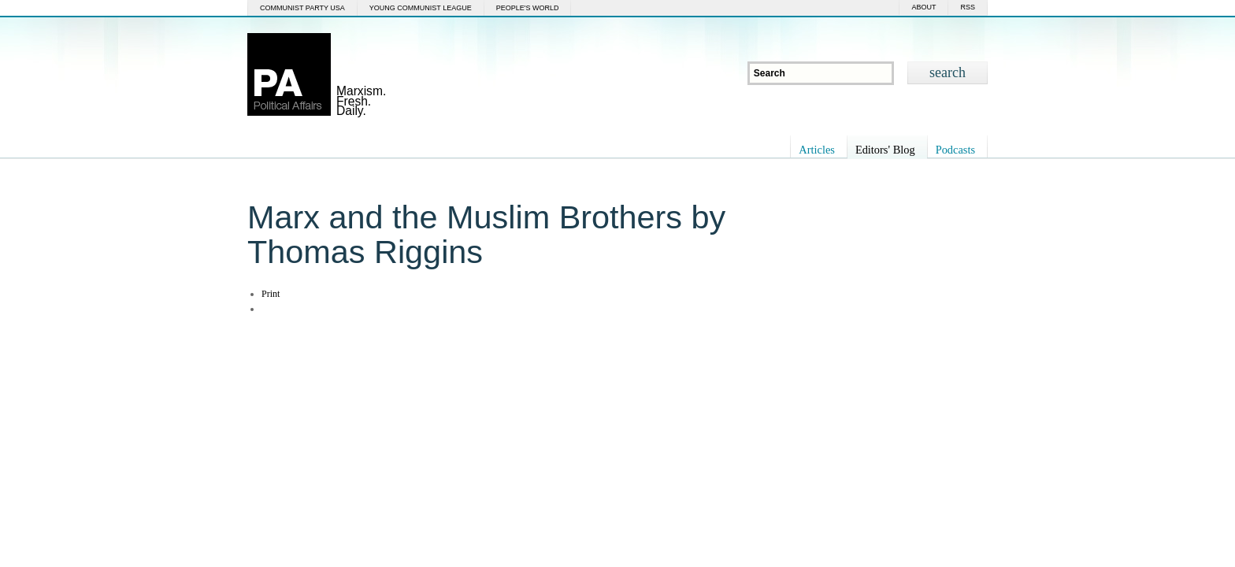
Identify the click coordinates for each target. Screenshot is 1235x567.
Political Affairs (289, 74)
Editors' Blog (885, 149)
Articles (817, 149)
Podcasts (955, 149)
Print (270, 293)
